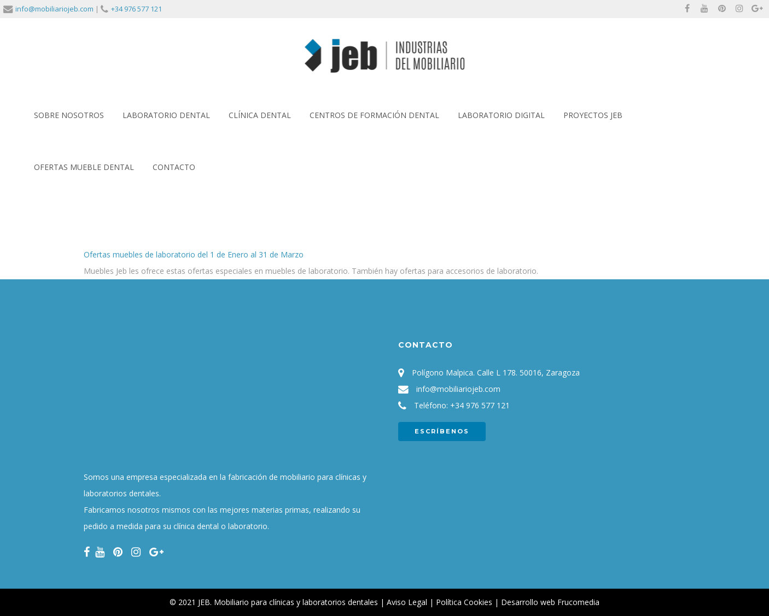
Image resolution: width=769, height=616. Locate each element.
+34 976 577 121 (136, 9)
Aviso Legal (407, 602)
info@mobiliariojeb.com (54, 9)
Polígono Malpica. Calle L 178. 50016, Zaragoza (496, 372)
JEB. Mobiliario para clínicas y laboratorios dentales (288, 602)
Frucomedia (578, 602)
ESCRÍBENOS (442, 431)
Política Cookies (464, 602)
